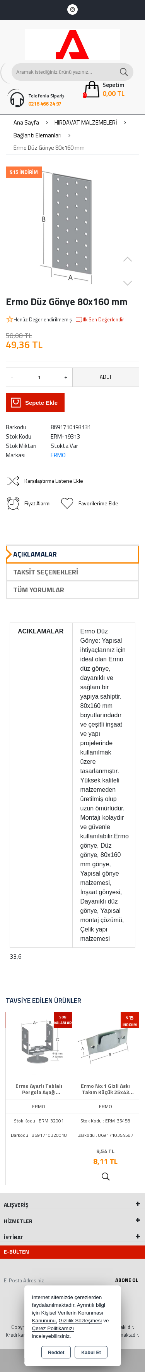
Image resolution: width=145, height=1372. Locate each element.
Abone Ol (126, 1280)
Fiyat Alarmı (28, 503)
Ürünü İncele (105, 1176)
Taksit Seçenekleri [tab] (45, 572)
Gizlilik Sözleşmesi (80, 1320)
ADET (106, 377)
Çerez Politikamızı (53, 1328)
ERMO (58, 455)
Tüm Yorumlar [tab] (38, 590)
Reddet (56, 1352)
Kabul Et (91, 1352)
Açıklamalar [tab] (35, 554)
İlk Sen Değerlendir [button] (99, 320)
